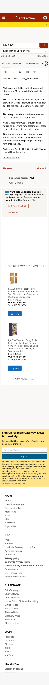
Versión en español (14, 668)
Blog (7, 519)
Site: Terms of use (13, 572)
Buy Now (15, 313)
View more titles (24, 378)
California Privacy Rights (17, 561)
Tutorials (9, 543)
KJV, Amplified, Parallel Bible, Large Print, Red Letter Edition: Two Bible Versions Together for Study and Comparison (23, 292)
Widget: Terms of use (15, 576)
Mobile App (10, 511)
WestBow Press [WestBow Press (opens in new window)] (12, 615)
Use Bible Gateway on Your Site (20, 547)
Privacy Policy (8, 480)
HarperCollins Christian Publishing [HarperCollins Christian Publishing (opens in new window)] (22, 601)
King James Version (18, 177)
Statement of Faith (14, 508)
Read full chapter (11, 157)
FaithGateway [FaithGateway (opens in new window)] (11, 590)
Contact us (10, 554)
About (8, 500)
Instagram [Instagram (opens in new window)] (10, 640)
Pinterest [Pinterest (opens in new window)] (9, 644)
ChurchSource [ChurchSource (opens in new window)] (12, 597)
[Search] (43, 45)
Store (7, 515)
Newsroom (10, 522)
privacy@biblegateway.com (13, 483)
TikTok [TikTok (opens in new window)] (8, 647)
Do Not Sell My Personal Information (24, 565)
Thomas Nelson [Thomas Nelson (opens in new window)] (12, 612)
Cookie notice (11, 569)
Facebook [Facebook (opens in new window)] (9, 636)
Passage (6, 63)
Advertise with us (13, 551)
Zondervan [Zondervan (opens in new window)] (10, 619)
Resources (17, 63)
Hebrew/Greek (32, 63)
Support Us (10, 526)
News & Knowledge (14, 504)
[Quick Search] (20, 45)
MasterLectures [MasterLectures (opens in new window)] (12, 623)
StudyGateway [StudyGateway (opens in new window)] (12, 593)
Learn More (12, 212)
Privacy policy (12, 558)
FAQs (7, 540)
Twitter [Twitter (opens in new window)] (8, 651)
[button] (45, 17)
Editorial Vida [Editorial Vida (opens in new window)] (11, 608)
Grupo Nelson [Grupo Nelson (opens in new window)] (12, 604)
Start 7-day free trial (17, 205)
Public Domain (15, 182)
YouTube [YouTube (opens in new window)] (9, 655)
